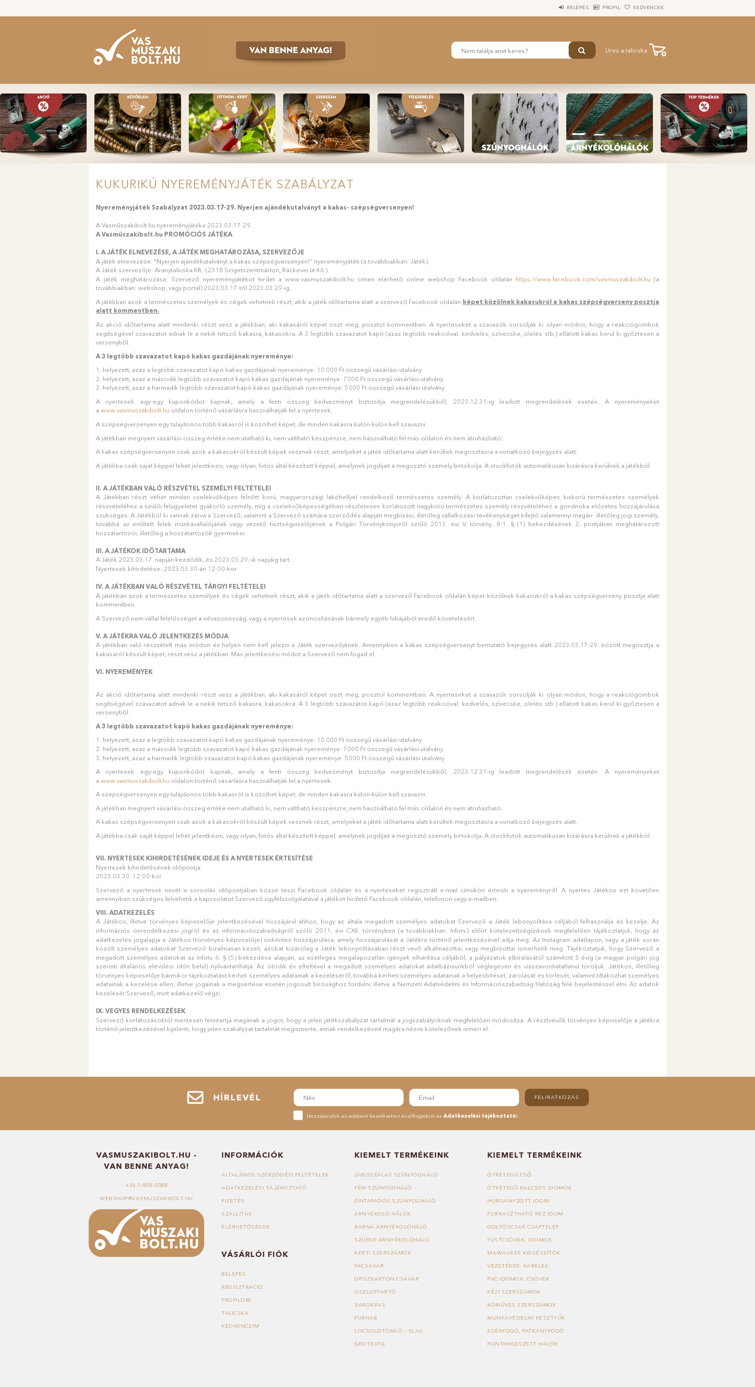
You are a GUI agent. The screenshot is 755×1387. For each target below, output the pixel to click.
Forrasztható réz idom (525, 1213)
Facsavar (369, 1265)
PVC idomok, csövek (518, 1278)
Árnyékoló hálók (382, 1213)
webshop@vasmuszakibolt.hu (146, 1198)
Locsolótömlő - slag (388, 1330)
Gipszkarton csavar (386, 1278)
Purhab (365, 1317)
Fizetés (233, 1200)
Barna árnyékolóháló (391, 1226)
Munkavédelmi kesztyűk (526, 1317)
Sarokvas (369, 1304)
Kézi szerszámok (514, 1291)
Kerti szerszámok (382, 1252)
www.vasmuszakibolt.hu (135, 410)
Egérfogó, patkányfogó (525, 1330)
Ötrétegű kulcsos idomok (529, 1187)
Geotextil (370, 1343)
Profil (596, 7)
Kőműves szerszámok (521, 1304)
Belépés (553, 7)
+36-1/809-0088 (146, 1185)
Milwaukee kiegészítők (523, 1252)
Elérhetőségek (245, 1226)
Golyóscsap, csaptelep (523, 1226)
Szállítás (236, 1213)
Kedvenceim (240, 1325)
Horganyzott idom (518, 1200)
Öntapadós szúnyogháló (395, 1200)
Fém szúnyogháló (383, 1187)
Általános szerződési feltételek (275, 1174)
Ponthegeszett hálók (522, 1343)
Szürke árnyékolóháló (392, 1239)
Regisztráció (242, 1286)
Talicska (234, 1312)
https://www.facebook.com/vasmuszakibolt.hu (583, 279)
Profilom (235, 1299)
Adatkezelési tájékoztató (264, 1187)
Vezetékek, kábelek (517, 1265)
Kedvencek (644, 7)
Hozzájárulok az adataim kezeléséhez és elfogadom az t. (413, 1115)
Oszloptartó (375, 1291)
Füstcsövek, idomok (519, 1239)
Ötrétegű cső (509, 1174)
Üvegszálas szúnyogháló (396, 1174)
